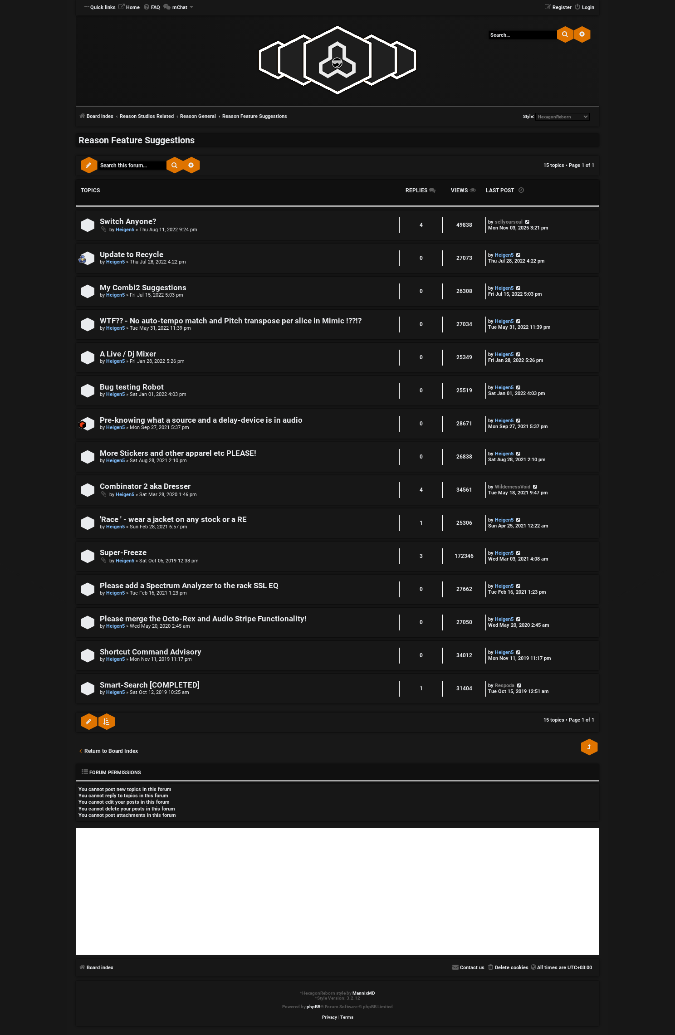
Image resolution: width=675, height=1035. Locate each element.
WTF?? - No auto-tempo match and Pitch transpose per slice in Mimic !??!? (231, 321)
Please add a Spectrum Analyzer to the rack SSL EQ (189, 585)
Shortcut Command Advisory (150, 652)
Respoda (504, 685)
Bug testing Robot (132, 387)
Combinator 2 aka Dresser (145, 486)
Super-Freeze (123, 552)
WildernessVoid (512, 487)
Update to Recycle (131, 254)
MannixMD (363, 993)
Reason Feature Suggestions (136, 140)
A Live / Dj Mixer (128, 354)
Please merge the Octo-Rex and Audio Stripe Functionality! (203, 619)
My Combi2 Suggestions (143, 287)
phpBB (313, 1006)
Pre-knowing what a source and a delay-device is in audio (201, 420)
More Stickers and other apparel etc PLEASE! (178, 453)
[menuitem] (129, 7)
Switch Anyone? (128, 221)
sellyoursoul (509, 222)
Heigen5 (125, 230)
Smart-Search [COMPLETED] (150, 685)
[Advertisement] (337, 891)
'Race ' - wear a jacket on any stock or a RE (173, 519)
